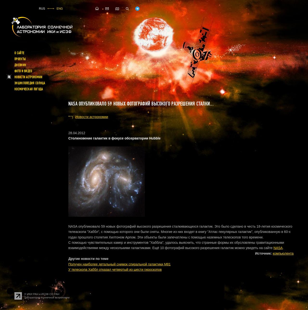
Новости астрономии (28, 77)
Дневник (20, 65)
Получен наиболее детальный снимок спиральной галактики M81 (119, 264)
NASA (278, 248)
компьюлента (283, 253)
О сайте (19, 53)
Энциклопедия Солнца (29, 83)
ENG (60, 8)
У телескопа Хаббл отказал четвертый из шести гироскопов (115, 269)
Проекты (20, 59)
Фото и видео (23, 71)
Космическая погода (28, 89)
